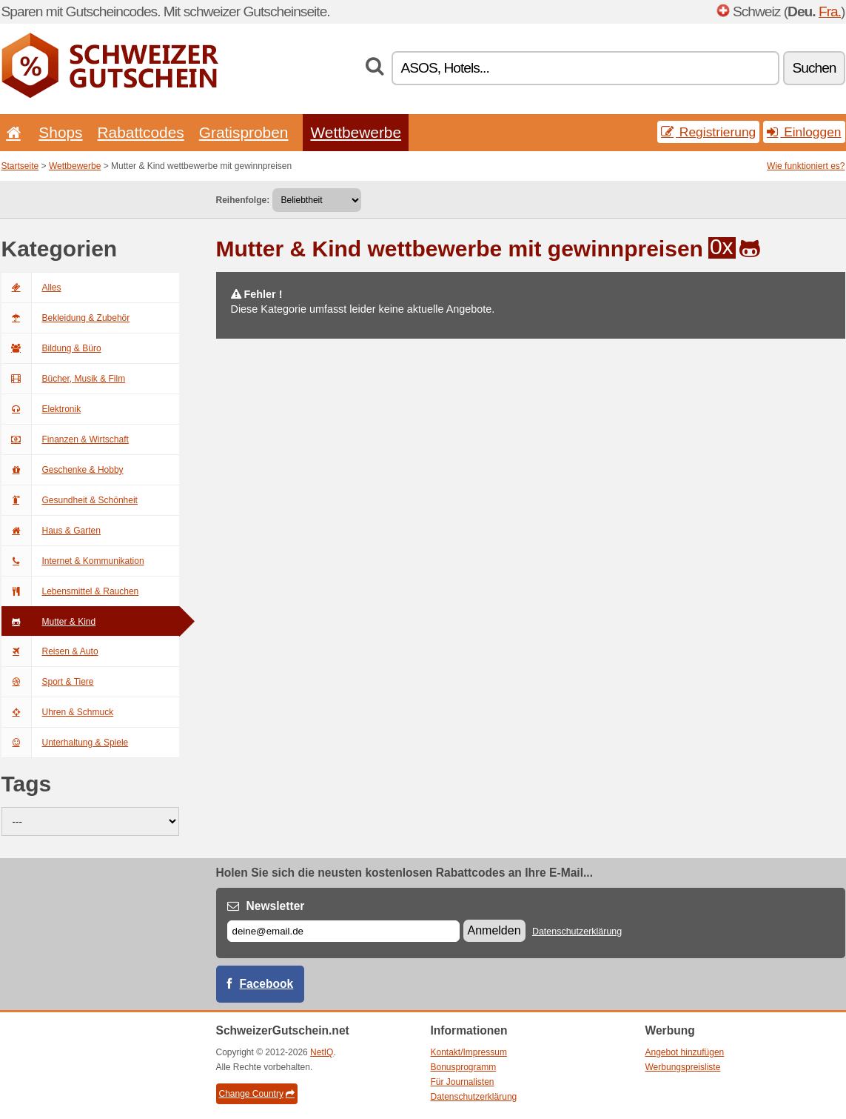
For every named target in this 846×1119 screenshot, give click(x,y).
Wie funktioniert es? (806, 166)
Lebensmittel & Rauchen (70, 591)
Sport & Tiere (47, 682)
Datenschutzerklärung (577, 931)
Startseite (20, 166)
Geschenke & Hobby (62, 470)
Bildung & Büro (51, 348)
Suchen (814, 68)
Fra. (830, 11)
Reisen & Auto (49, 651)
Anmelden (494, 930)
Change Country (257, 1094)
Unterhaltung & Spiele (65, 742)
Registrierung (708, 131)
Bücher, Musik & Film (63, 379)
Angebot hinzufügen (685, 1052)
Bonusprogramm (464, 1067)
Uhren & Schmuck (57, 712)
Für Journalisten (462, 1082)
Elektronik (41, 409)
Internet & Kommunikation (72, 561)
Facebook (267, 983)
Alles (31, 287)
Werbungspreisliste (683, 1067)
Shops (60, 132)
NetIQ (321, 1052)
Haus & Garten (51, 530)
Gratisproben (244, 132)
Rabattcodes (141, 132)
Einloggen (804, 131)
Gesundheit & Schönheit (69, 500)
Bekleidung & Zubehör (65, 318)
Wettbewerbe (355, 132)
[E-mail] (343, 931)
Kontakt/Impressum (469, 1052)
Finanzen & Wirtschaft (65, 439)
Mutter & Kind (48, 622)
